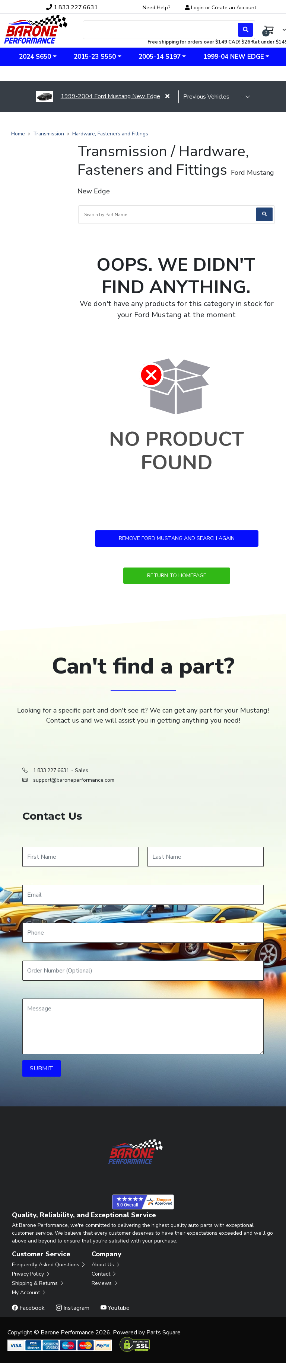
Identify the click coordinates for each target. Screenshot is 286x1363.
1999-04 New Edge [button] (233, 56)
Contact (104, 1273)
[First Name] (80, 857)
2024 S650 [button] (35, 56)
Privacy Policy (31, 1273)
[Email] (143, 895)
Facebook (28, 1308)
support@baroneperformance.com (73, 780)
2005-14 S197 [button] (160, 56)
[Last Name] (205, 857)
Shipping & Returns (38, 1283)
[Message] (143, 1026)
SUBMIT (41, 1068)
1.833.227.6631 (51, 770)
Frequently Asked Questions (49, 1264)
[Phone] (143, 933)
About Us (106, 1264)
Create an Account (234, 7)
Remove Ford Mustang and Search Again (177, 538)
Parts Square (163, 1332)
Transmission (48, 133)
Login (197, 7)
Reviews (105, 1283)
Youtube (115, 1308)
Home (18, 133)
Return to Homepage (176, 575)
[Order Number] (143, 971)
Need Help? (156, 7)
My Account (29, 1292)
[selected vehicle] (214, 96)
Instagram (72, 1308)
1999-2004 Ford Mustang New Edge (98, 96)
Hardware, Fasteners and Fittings (110, 133)
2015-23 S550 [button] (95, 56)
